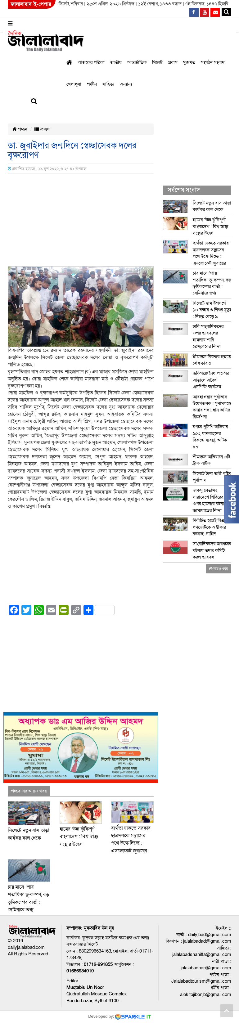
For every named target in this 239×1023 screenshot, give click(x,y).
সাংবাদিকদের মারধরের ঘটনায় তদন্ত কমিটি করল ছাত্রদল (212, 550)
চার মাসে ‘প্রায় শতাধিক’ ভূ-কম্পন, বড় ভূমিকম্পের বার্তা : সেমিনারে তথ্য (212, 283)
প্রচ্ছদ (20, 129)
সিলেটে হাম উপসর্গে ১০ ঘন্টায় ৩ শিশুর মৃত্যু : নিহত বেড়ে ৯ (212, 310)
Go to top (226, 1010)
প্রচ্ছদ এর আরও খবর (29, 791)
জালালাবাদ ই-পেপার (31, 4)
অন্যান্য (126, 84)
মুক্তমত (189, 62)
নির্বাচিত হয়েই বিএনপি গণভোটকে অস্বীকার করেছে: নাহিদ (211, 527)
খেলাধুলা (73, 84)
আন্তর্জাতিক (137, 62)
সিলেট (157, 62)
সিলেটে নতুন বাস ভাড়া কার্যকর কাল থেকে (212, 206)
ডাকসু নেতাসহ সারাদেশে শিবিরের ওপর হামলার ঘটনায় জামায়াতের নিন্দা (210, 500)
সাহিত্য (108, 84)
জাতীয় (116, 62)
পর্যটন (92, 84)
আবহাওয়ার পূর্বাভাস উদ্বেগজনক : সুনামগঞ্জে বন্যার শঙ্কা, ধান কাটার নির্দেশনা (212, 407)
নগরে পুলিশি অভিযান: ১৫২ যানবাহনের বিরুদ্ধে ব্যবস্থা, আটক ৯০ (211, 437)
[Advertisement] (81, 220)
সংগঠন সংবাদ (213, 62)
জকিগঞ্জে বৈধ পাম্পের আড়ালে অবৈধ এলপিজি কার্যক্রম (211, 380)
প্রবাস (173, 62)
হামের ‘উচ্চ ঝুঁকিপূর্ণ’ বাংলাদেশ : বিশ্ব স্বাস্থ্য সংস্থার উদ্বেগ (79, 837)
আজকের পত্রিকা (91, 62)
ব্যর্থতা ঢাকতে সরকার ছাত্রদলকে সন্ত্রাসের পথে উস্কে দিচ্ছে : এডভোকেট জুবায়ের (210, 253)
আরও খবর (218, 568)
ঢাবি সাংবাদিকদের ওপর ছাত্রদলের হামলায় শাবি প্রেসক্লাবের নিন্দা (208, 336)
